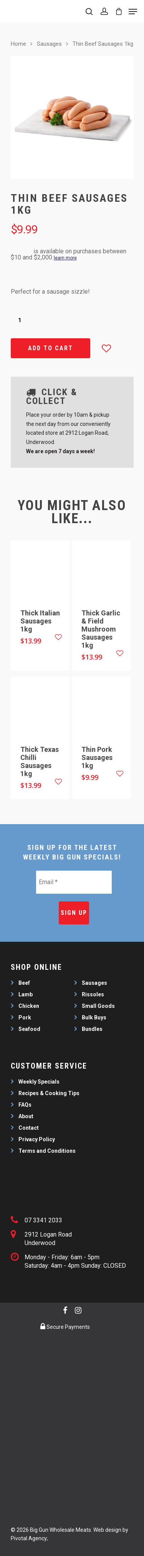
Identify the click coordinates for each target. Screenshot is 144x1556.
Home (18, 43)
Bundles (92, 1029)
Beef (24, 983)
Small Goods (98, 1006)
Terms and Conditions (47, 1151)
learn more (65, 258)
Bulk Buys (94, 1017)
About (25, 1116)
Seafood (29, 1029)
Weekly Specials (39, 1082)
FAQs (24, 1105)
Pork (24, 1017)
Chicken (28, 1006)
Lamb (25, 994)
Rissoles (93, 994)
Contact (28, 1128)
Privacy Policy (36, 1139)
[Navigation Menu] (133, 11)
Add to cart (50, 348)
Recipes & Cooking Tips (48, 1093)
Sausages (49, 43)
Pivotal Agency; (29, 1538)
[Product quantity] (19, 320)
